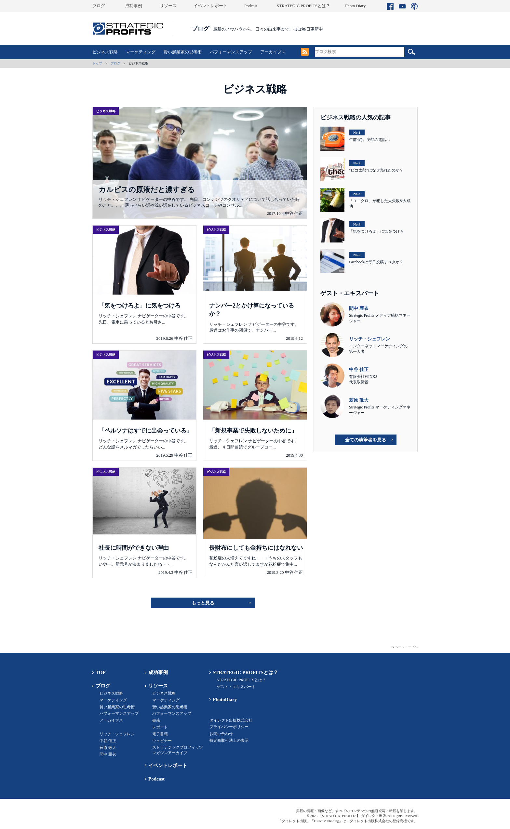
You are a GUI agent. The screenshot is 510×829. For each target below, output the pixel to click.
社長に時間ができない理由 (134, 548)
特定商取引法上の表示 (228, 740)
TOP (101, 672)
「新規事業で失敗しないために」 (253, 430)
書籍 (156, 720)
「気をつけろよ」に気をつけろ (140, 305)
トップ (97, 63)
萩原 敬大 (108, 747)
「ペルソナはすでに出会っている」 (145, 430)
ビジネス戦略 (105, 51)
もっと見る (203, 603)
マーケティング (140, 51)
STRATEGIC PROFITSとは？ (303, 5)
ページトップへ (406, 647)
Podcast (250, 5)
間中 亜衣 (108, 754)
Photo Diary (355, 5)
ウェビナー (162, 741)
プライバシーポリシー (228, 727)
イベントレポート (210, 5)
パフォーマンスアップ (231, 51)
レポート (160, 727)
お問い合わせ (221, 733)
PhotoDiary (225, 699)
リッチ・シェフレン (117, 734)
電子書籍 (160, 734)
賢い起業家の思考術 (183, 51)
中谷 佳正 (108, 741)
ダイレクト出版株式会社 (230, 720)
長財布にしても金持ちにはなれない (256, 548)
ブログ (98, 5)
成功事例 (133, 5)
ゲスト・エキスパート (236, 686)
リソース (168, 5)
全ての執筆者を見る (365, 439)
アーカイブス (273, 51)
